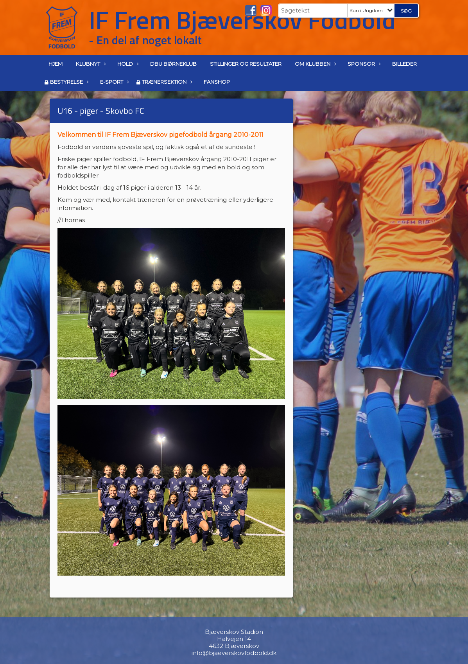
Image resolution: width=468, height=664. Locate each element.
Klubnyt (90, 64)
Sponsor (363, 64)
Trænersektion (166, 82)
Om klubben (314, 64)
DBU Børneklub (173, 64)
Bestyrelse (68, 82)
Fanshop (217, 82)
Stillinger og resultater (246, 64)
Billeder (404, 64)
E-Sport (113, 82)
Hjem (55, 64)
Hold (127, 64)
